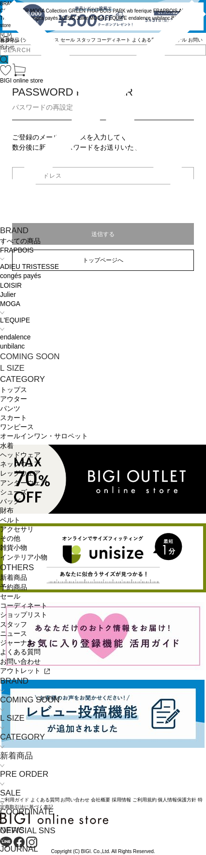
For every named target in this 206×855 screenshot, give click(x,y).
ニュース (13, 633)
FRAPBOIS (16, 250)
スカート (13, 417)
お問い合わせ (20, 661)
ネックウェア (20, 464)
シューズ (13, 492)
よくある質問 (20, 652)
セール (10, 596)
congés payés (20, 276)
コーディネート (23, 605)
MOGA (10, 304)
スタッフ (13, 624)
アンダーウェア (23, 483)
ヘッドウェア (20, 455)
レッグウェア (20, 473)
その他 (10, 538)
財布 (7, 510)
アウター (13, 399)
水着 (7, 445)
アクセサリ (17, 529)
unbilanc (12, 346)
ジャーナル (17, 642)
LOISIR (11, 285)
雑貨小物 (13, 547)
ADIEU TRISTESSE (29, 266)
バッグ (10, 501)
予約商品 (13, 587)
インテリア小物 (23, 557)
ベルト (10, 520)
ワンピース (17, 427)
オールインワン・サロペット (44, 436)
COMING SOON (30, 356)
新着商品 (13, 577)
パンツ (10, 408)
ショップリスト (23, 614)
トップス (13, 389)
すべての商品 (20, 241)
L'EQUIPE (15, 320)
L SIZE (12, 368)
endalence (15, 337)
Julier (8, 294)
